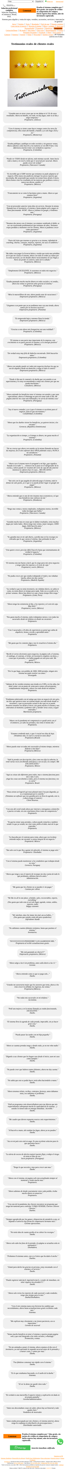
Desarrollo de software (18, 1458)
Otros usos (40, 30)
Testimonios (58, 28)
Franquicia (39, 28)
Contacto (7, 35)
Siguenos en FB (58, 1456)
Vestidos (21, 24)
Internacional (58, 1)
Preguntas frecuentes (30, 32)
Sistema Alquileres (6, 1458)
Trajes (28, 24)
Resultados (35, 24)
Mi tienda (22, 30)
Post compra (57, 32)
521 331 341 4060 (52, 1463)
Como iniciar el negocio (19, 26)
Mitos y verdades (49, 26)
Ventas (29, 35)
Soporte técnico (55, 1458)
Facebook (42, 32)
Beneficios (48, 28)
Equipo (60, 30)
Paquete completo (57, 24)
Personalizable (29, 28)
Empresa (15, 35)
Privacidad (37, 35)
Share (49, 32)
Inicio (14, 24)
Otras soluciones (45, 1458)
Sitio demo (31, 30)
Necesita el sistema (35, 26)
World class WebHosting (33, 1458)
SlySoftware (7, 1461)
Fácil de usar (45, 24)
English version (48, 35)
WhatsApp (49, 1)
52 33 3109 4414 (18, 1463)
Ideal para (60, 26)
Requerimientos (51, 30)
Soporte (22, 35)
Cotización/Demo (11, 30)
